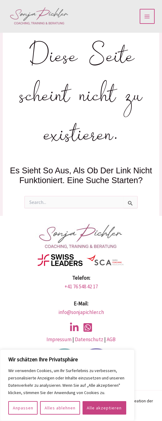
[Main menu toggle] (147, 16)
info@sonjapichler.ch (81, 312)
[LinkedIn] (74, 327)
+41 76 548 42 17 (81, 286)
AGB (111, 339)
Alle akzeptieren (104, 408)
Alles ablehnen (60, 408)
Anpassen (23, 408)
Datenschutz (88, 339)
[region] (67, 385)
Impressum (59, 339)
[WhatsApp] (88, 327)
